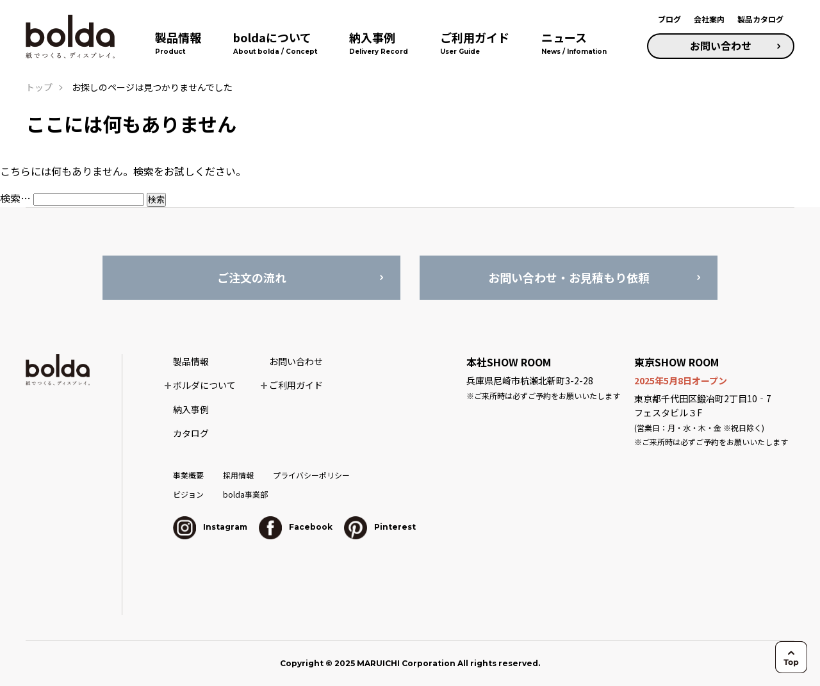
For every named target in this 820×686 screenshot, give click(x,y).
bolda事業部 (245, 494)
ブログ (669, 18)
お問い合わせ (720, 45)
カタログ (191, 433)
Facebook (295, 527)
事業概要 (188, 475)
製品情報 (191, 361)
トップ (39, 87)
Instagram (210, 527)
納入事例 (191, 409)
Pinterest (380, 527)
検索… (15, 198)
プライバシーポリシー (311, 475)
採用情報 (238, 475)
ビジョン (188, 494)
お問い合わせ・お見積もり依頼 (569, 277)
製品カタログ (760, 18)
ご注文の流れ (251, 277)
